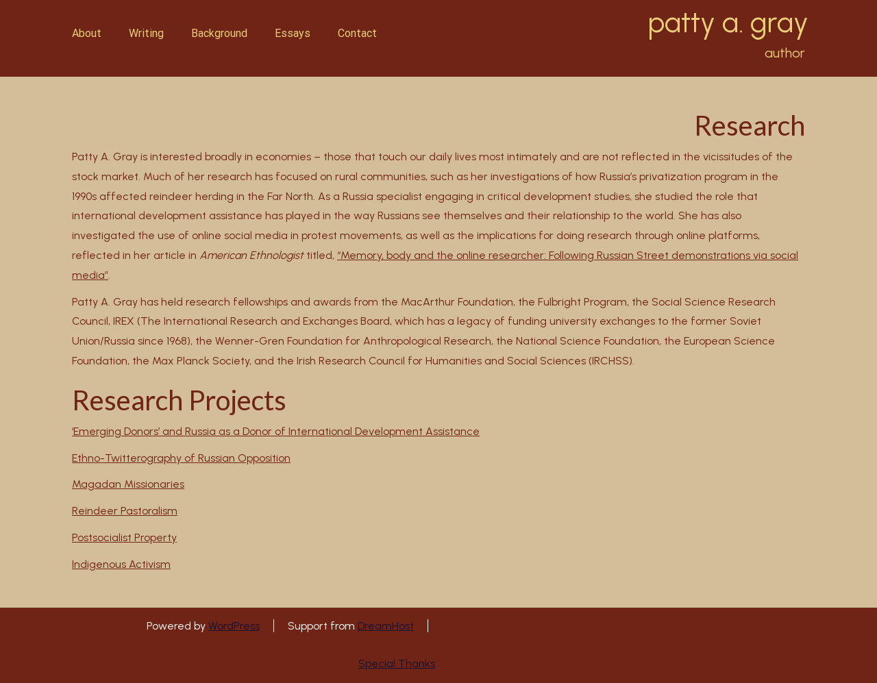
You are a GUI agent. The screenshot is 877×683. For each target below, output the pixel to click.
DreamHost (386, 625)
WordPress (234, 625)
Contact (357, 33)
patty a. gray (727, 22)
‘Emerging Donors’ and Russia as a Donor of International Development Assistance (276, 431)
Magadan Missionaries (128, 483)
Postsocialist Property (124, 537)
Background (219, 33)
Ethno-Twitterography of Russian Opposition (181, 457)
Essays (292, 33)
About (86, 33)
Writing (146, 33)
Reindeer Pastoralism (124, 510)
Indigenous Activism (121, 564)
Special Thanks (396, 663)
